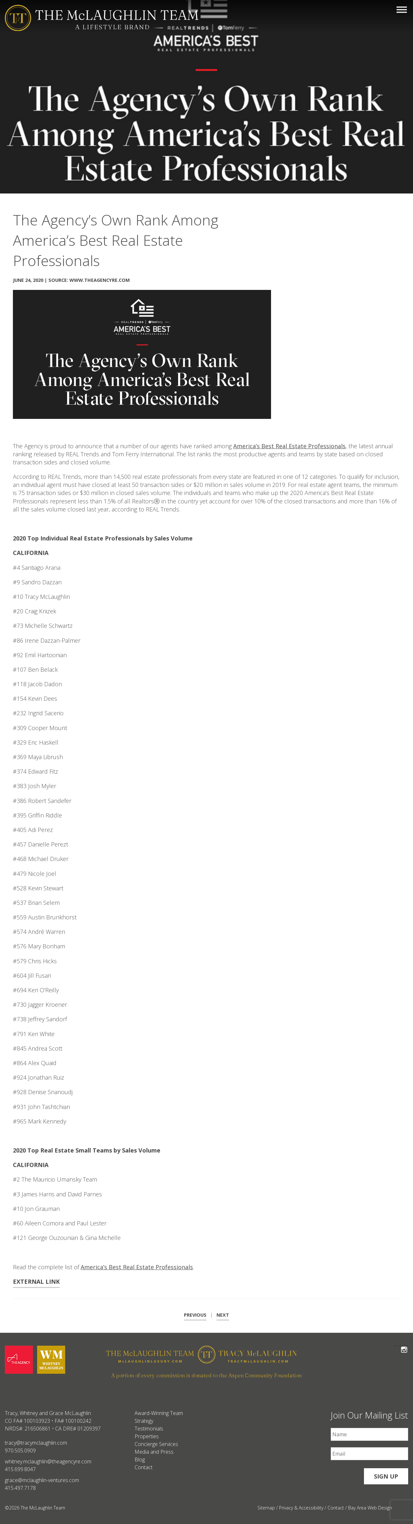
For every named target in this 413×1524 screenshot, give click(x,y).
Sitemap (266, 1508)
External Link (36, 1281)
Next (223, 1315)
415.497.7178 (20, 1487)
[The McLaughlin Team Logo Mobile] (101, 18)
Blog (140, 1459)
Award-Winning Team (159, 1413)
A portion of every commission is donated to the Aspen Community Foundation (206, 1375)
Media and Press (154, 1451)
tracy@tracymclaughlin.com (36, 1442)
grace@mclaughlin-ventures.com (42, 1480)
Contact (144, 1467)
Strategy (144, 1420)
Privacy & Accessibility (301, 1508)
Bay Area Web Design (370, 1508)
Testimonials (149, 1428)
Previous (195, 1315)
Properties (147, 1436)
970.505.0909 (20, 1450)
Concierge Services (156, 1444)
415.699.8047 (20, 1469)
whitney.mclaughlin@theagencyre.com (48, 1461)
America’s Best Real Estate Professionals (289, 446)
